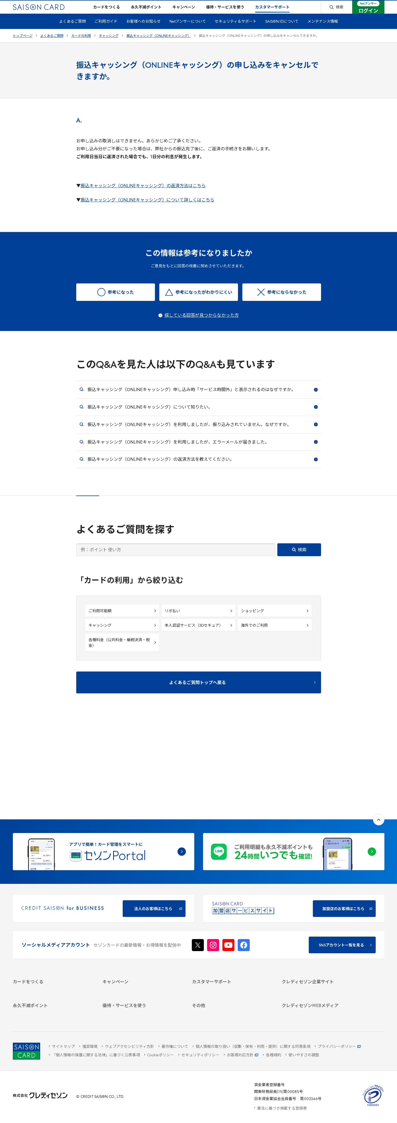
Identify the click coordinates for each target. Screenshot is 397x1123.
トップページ (23, 44)
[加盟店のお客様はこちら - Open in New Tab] (293, 818)
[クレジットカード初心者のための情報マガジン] (320, 966)
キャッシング (109, 44)
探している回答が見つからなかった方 (201, 324)
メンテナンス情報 (322, 30)
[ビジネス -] (320, 916)
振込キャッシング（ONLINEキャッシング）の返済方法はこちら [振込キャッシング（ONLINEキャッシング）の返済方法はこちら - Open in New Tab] (143, 195)
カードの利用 (81, 44)
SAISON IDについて (282, 30)
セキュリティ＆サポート (236, 30)
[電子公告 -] (320, 937)
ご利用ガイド (106, 30)
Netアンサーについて (187, 30)
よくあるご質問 (72, 30)
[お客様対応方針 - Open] (241, 1055)
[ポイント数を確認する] (51, 1012)
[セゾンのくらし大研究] (320, 989)
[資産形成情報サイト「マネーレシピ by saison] (320, 979)
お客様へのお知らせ (143, 30)
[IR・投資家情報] (320, 930)
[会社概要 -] (320, 908)
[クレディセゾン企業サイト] (320, 901)
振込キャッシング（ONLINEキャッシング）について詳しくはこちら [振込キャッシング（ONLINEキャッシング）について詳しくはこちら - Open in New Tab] (147, 209)
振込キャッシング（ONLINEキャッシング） (159, 44)
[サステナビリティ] (320, 923)
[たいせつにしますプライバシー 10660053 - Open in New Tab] (372, 1106)
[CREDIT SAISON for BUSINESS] (103, 818)
